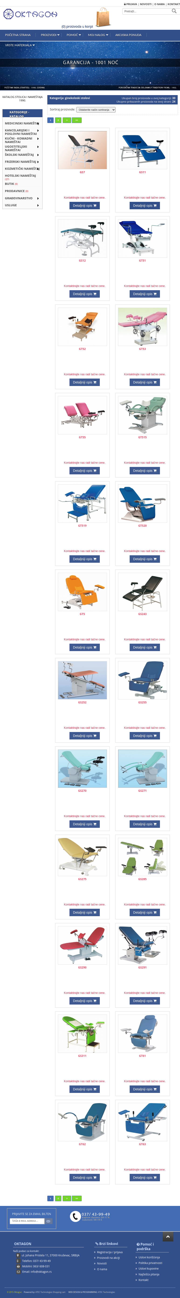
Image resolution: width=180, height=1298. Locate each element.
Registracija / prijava (110, 1252)
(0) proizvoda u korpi (77, 26)
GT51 (142, 261)
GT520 (142, 526)
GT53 (142, 349)
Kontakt (174, 4)
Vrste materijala (18, 45)
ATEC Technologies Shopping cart (50, 1292)
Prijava (130, 4)
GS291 (142, 967)
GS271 (142, 791)
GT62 (82, 1144)
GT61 (142, 1056)
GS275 (82, 879)
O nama (159, 4)
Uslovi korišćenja (149, 1257)
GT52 (82, 349)
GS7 (82, 172)
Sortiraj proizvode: (62, 109)
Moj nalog (96, 35)
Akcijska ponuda (128, 35)
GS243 (142, 614)
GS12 (82, 261)
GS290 (82, 967)
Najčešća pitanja (148, 1274)
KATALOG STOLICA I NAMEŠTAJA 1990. (23, 98)
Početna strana (18, 35)
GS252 (82, 702)
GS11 (142, 172)
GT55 (82, 437)
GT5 (82, 614)
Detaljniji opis (84, 205)
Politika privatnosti (150, 1263)
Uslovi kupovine (148, 1269)
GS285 (142, 879)
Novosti (146, 4)
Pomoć (72, 35)
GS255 (142, 702)
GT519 (82, 526)
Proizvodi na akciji (108, 1258)
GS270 (82, 791)
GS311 (82, 1056)
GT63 (142, 1144)
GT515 (142, 437)
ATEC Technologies (106, 1292)
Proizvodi (48, 35)
